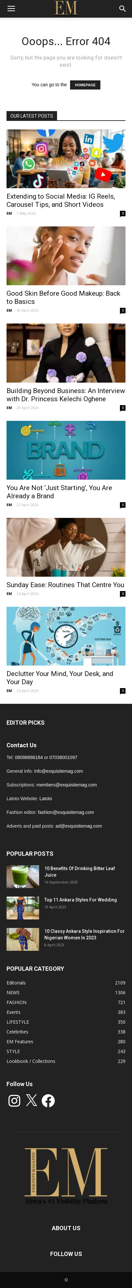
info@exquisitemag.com (58, 771)
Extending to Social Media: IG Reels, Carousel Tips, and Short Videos (61, 200)
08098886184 (29, 757)
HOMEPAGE (85, 85)
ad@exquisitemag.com (78, 826)
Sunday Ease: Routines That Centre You (65, 585)
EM (9, 213)
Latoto (45, 798)
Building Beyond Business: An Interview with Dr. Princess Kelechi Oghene (66, 395)
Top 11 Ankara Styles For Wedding (80, 899)
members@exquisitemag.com (67, 784)
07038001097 (64, 757)
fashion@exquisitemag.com (66, 812)
